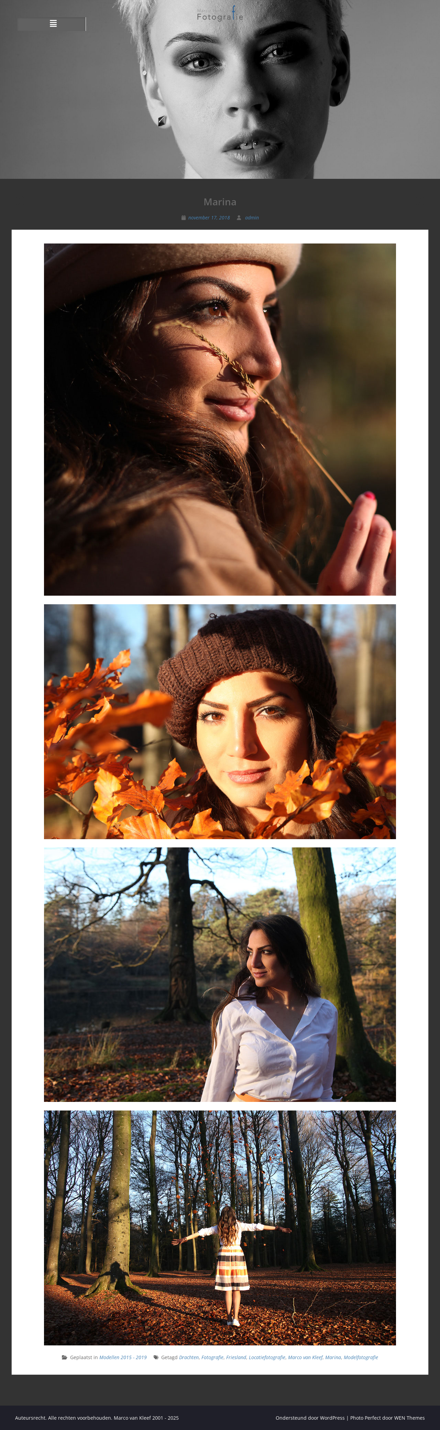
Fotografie (212, 1357)
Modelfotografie (361, 1357)
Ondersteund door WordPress (310, 1418)
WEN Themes (409, 1418)
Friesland (236, 1357)
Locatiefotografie (267, 1357)
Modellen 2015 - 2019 (123, 1357)
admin (252, 217)
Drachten (189, 1357)
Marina (333, 1357)
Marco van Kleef (305, 1357)
